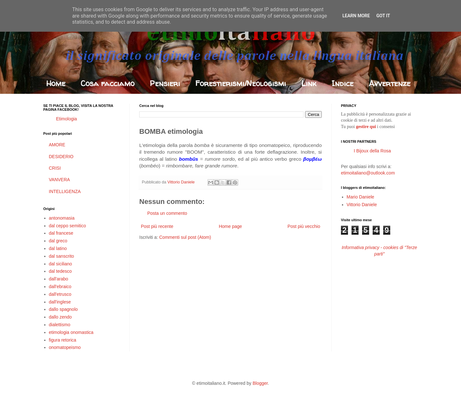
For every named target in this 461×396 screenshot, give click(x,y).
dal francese (61, 233)
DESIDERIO (61, 156)
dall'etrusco (60, 294)
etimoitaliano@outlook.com (368, 172)
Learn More (356, 15)
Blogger (260, 383)
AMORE (57, 144)
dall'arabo (58, 278)
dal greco (58, 240)
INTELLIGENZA (65, 191)
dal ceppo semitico (67, 225)
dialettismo (59, 324)
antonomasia (62, 218)
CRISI (55, 168)
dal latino (58, 248)
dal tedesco (60, 271)
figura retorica (63, 340)
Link (308, 83)
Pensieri (165, 83)
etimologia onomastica (71, 332)
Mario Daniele (360, 196)
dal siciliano (60, 263)
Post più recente (157, 226)
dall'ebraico (60, 286)
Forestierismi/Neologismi (240, 83)
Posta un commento (167, 213)
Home (55, 83)
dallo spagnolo (63, 309)
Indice (342, 83)
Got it (383, 15)
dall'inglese (60, 301)
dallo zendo (60, 316)
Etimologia (66, 118)
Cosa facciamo (107, 83)
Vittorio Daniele (362, 204)
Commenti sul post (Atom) (185, 237)
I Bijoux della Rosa (372, 150)
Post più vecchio (303, 226)
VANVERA (59, 179)
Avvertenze (389, 83)
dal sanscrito (61, 256)
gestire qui (366, 126)
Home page (230, 226)
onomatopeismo (65, 347)
